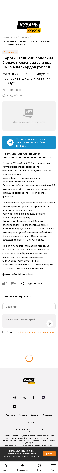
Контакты (10, 415)
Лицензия (47, 415)
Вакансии (35, 415)
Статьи (39, 467)
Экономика (24, 37)
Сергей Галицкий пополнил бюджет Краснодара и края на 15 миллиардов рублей (27, 43)
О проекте (29, 422)
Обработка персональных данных (29, 429)
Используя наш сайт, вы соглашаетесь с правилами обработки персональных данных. (21, 453)
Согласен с (30, 332)
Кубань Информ (9, 37)
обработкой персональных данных (36, 332)
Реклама (23, 415)
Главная (5, 467)
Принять (49, 453)
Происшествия (22, 467)
